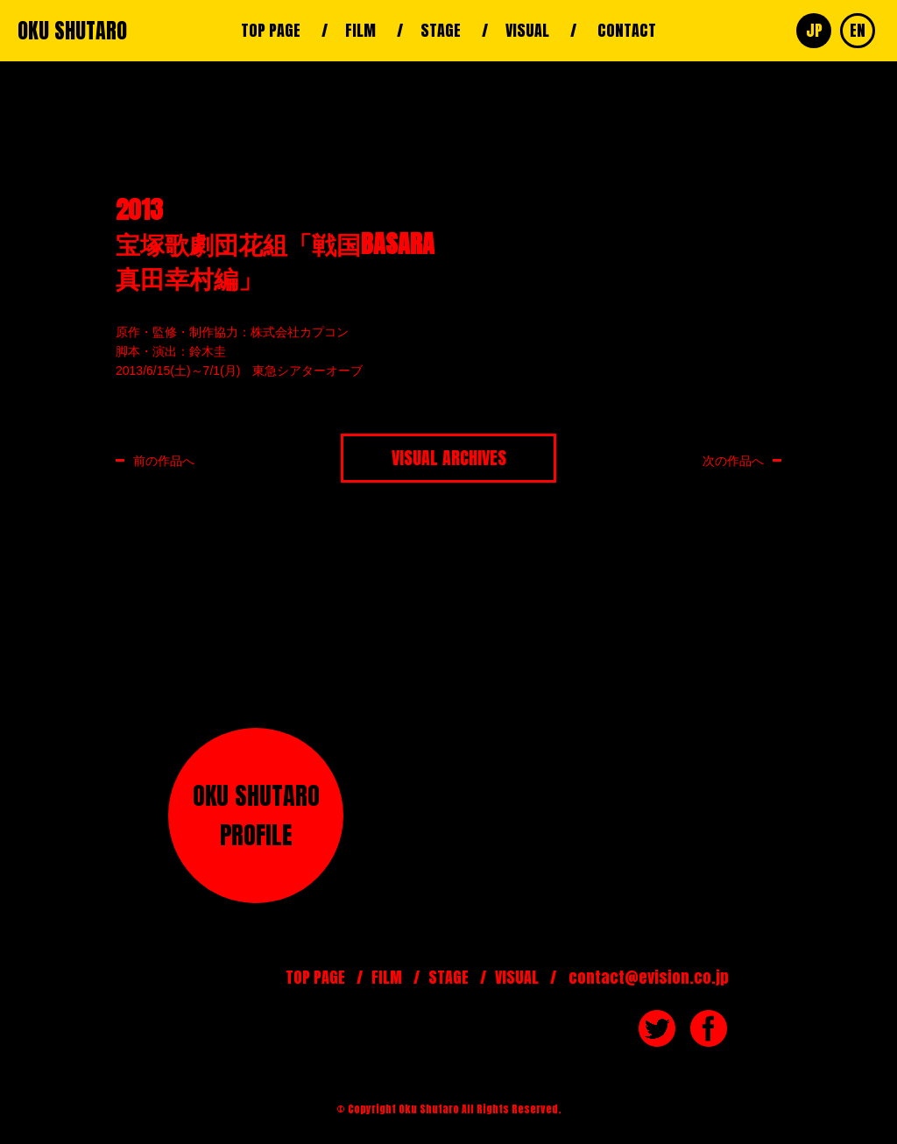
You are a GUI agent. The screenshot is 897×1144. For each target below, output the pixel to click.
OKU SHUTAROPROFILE (256, 815)
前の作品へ (163, 460)
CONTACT (626, 30)
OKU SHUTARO (72, 30)
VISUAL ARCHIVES (449, 457)
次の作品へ (733, 460)
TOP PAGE (270, 30)
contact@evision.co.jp (649, 977)
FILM (360, 30)
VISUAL (527, 30)
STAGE (440, 30)
